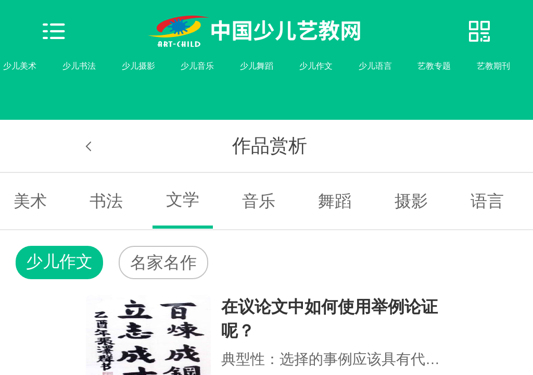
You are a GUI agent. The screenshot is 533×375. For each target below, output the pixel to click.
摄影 (411, 201)
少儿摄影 (138, 65)
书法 (106, 201)
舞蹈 (334, 201)
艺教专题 (434, 65)
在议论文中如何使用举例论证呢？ (329, 318)
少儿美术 (19, 65)
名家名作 (163, 262)
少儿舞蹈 (256, 65)
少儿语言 (375, 65)
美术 (30, 201)
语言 (487, 201)
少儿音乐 (197, 65)
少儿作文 (316, 65)
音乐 (258, 201)
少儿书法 (79, 65)
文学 (182, 199)
